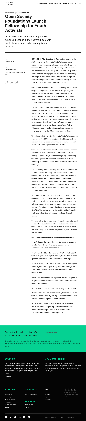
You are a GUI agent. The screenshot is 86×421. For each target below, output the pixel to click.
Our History (8, 392)
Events (46, 389)
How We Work (55, 3)
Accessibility (70, 417)
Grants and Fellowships (31, 394)
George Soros (8, 394)
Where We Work (29, 404)
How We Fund (55, 359)
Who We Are (42, 3)
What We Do (68, 3)
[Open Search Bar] (76, 3)
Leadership (8, 397)
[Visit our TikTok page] (29, 417)
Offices (7, 407)
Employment (48, 397)
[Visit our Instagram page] (20, 417)
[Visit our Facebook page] (6, 417)
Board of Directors (10, 399)
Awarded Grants (29, 397)
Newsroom (9, 13)
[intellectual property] (70, 390)
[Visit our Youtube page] (15, 417)
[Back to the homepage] (10, 3)
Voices (10, 359)
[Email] (12, 82)
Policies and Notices (10, 404)
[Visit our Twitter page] (11, 417)
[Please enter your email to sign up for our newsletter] (63, 333)
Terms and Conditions (50, 417)
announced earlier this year (48, 128)
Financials (8, 402)
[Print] (17, 82)
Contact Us (48, 399)
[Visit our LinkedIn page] (24, 417)
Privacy (62, 417)
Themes (27, 407)
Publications (48, 394)
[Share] (7, 82)
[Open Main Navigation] (80, 3)
